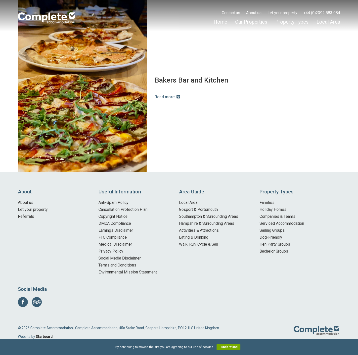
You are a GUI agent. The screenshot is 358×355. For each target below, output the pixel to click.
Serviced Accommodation (282, 223)
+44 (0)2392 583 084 (321, 12)
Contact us (231, 12)
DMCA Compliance (114, 223)
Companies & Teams (277, 216)
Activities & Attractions (199, 230)
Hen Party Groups (275, 244)
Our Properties (251, 22)
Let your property (282, 12)
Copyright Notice (113, 216)
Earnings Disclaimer (115, 230)
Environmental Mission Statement (127, 272)
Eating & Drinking (193, 237)
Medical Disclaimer (115, 244)
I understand (228, 347)
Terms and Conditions (117, 265)
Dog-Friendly (271, 237)
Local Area (328, 22)
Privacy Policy (110, 251)
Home (220, 22)
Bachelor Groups (274, 251)
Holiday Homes (273, 209)
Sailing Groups (272, 230)
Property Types (292, 22)
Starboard (44, 337)
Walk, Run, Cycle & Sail (198, 244)
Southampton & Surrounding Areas (208, 216)
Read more (165, 96)
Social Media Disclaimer (119, 258)
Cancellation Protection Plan (122, 209)
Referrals (26, 216)
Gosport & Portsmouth (198, 209)
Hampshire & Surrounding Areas (206, 223)
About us (254, 12)
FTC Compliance (112, 237)
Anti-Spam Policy (113, 202)
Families (267, 202)
